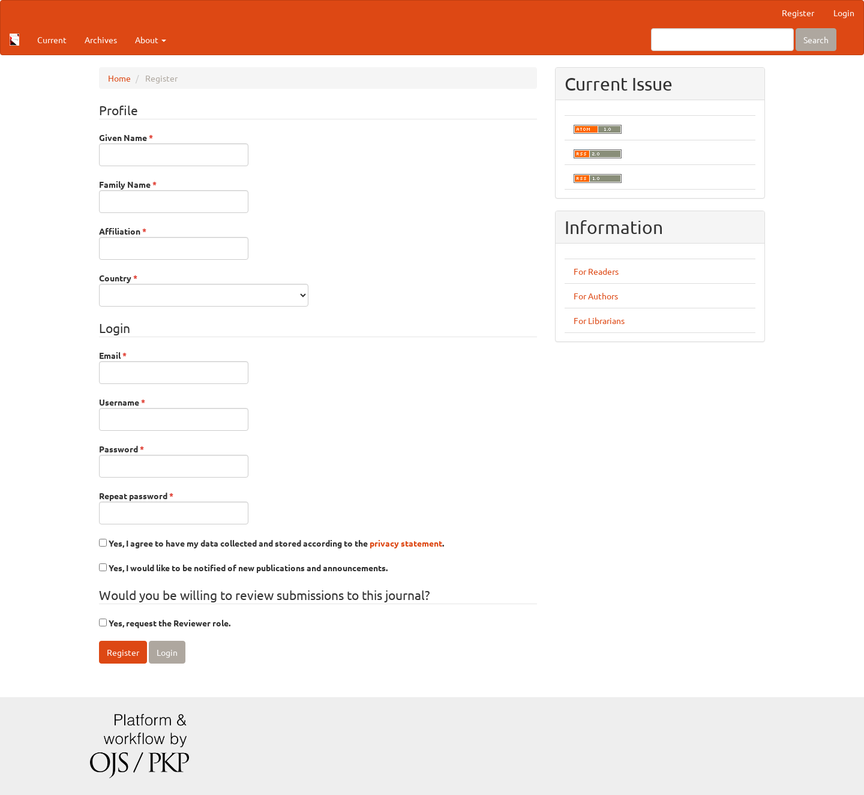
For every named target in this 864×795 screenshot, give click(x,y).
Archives (101, 39)
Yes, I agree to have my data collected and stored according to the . (271, 543)
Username (173, 413)
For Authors (596, 295)
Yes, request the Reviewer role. (164, 622)
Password (173, 460)
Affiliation (173, 242)
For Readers (596, 271)
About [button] (150, 39)
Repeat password (173, 507)
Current (52, 39)
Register (798, 12)
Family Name (173, 195)
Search (816, 39)
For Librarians (599, 320)
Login (843, 12)
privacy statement (406, 543)
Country (203, 289)
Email (173, 366)
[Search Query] (722, 39)
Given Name (173, 148)
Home (119, 78)
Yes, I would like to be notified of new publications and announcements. (243, 567)
